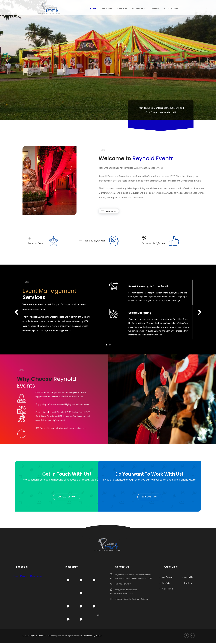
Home (93, 8)
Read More (183, 211)
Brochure (188, 583)
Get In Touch (167, 589)
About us (106, 8)
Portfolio (138, 8)
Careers (154, 8)
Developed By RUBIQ (92, 635)
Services (122, 8)
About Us (188, 577)
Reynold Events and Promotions (28, 576)
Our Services (167, 577)
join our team (76, 497)
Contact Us (171, 8)
